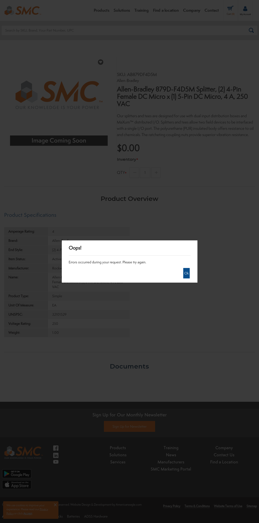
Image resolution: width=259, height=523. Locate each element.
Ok (186, 273)
